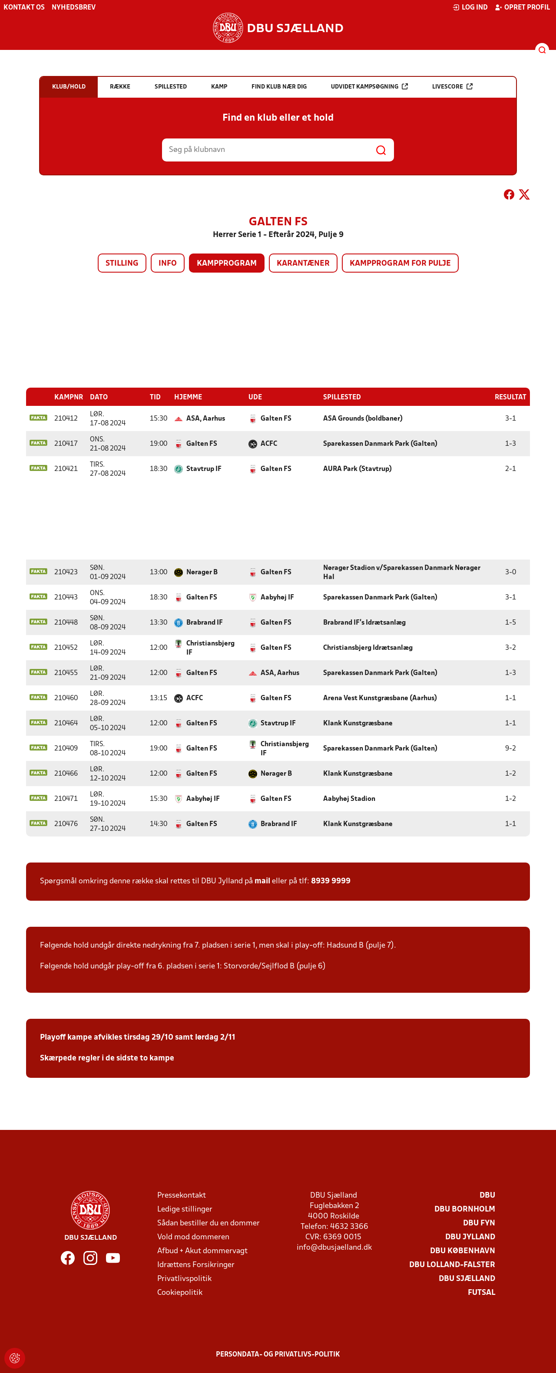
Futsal (481, 1292)
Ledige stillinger (184, 1209)
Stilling (122, 263)
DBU (487, 1195)
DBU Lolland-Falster (452, 1264)
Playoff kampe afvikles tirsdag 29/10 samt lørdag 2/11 (137, 1037)
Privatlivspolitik (184, 1278)
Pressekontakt (181, 1195)
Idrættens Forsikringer (196, 1264)
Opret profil (522, 7)
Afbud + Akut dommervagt (202, 1250)
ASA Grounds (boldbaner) (363, 418)
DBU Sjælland (467, 1278)
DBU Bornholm (464, 1209)
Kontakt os (24, 8)
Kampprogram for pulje (400, 263)
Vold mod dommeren (193, 1237)
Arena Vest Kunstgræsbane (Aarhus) (380, 698)
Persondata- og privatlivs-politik (278, 1354)
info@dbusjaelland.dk (334, 1247)
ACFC (269, 444)
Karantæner (303, 263)
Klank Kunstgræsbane (358, 723)
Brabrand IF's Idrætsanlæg (364, 622)
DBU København (462, 1250)
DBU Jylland (470, 1237)
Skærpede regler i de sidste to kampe (107, 1058)
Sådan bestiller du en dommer (208, 1223)
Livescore (452, 86)
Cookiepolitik (179, 1292)
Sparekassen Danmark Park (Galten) (380, 444)
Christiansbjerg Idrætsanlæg (368, 648)
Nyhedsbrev (74, 8)
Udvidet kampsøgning (369, 86)
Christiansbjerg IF (210, 647)
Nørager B (202, 572)
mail (262, 881)
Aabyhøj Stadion (349, 799)
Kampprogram (227, 263)
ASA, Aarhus (205, 418)
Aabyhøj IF (277, 597)
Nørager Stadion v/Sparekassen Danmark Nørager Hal (401, 572)
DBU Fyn (479, 1223)
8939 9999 (331, 881)
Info (168, 263)
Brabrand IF (204, 622)
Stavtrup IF (204, 469)
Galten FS (276, 418)
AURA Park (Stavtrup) (357, 469)
